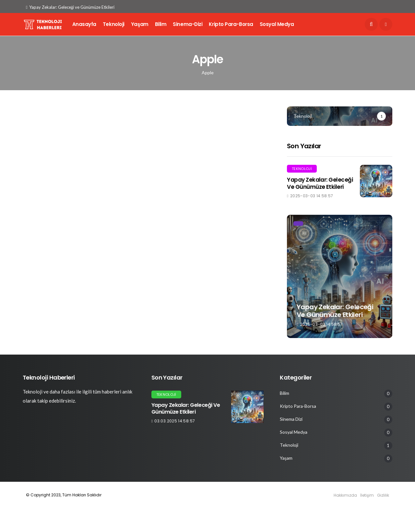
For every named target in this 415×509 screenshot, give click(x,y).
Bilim (161, 24)
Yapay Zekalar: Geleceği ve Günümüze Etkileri (70, 7)
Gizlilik (383, 495)
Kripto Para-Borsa (231, 24)
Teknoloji (113, 24)
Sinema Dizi (291, 419)
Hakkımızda (345, 495)
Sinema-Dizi (187, 24)
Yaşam (139, 24)
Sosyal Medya (277, 24)
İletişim (367, 495)
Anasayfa (84, 24)
